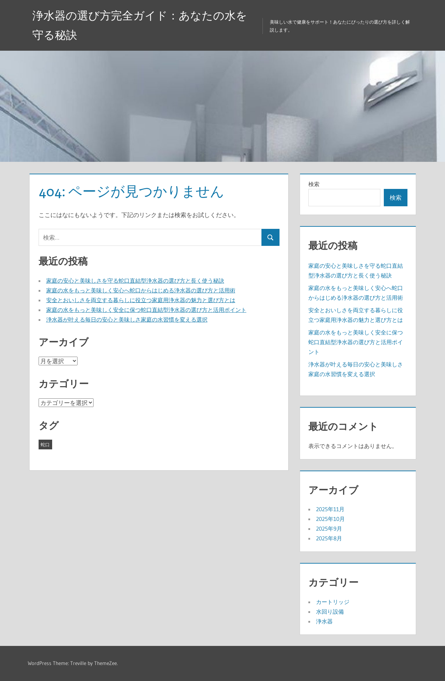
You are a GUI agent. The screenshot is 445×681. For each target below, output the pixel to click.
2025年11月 (330, 509)
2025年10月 (330, 518)
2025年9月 (329, 528)
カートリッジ (332, 601)
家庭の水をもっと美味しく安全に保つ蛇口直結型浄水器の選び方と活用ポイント (146, 309)
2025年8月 (329, 538)
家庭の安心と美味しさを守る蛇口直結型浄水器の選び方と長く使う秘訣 (135, 280)
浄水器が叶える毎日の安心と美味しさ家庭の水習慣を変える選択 (127, 319)
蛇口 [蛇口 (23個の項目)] (45, 444)
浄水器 (324, 621)
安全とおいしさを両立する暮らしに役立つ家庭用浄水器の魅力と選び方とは (140, 300)
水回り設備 (330, 611)
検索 (313, 184)
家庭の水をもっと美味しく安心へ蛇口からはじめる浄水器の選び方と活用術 (140, 290)
